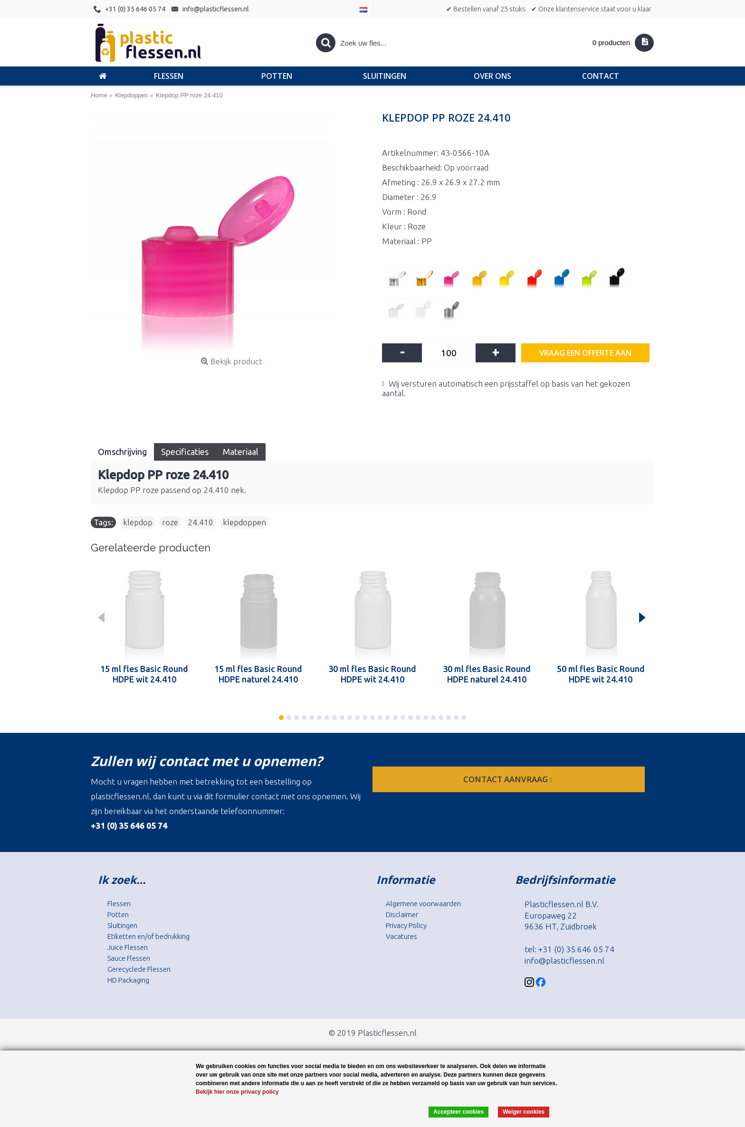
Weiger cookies (523, 1111)
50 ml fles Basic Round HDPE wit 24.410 (601, 674)
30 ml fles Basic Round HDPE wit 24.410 (372, 674)
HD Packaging (128, 980)
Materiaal (240, 451)
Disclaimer (402, 914)
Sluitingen (122, 925)
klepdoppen (244, 522)
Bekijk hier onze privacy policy (237, 1092)
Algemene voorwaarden (423, 904)
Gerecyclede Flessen (139, 969)
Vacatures (401, 936)
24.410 (200, 522)
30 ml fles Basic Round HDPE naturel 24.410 (487, 674)
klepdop (138, 522)
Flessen (119, 904)
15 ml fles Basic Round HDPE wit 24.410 (144, 674)
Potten (118, 914)
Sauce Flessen (128, 958)
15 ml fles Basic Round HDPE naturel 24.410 (258, 674)
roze (170, 522)
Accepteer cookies (458, 1111)
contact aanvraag (508, 779)
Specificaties (185, 451)
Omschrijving (122, 451)
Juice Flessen (127, 947)
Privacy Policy (406, 925)
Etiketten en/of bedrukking (148, 936)
